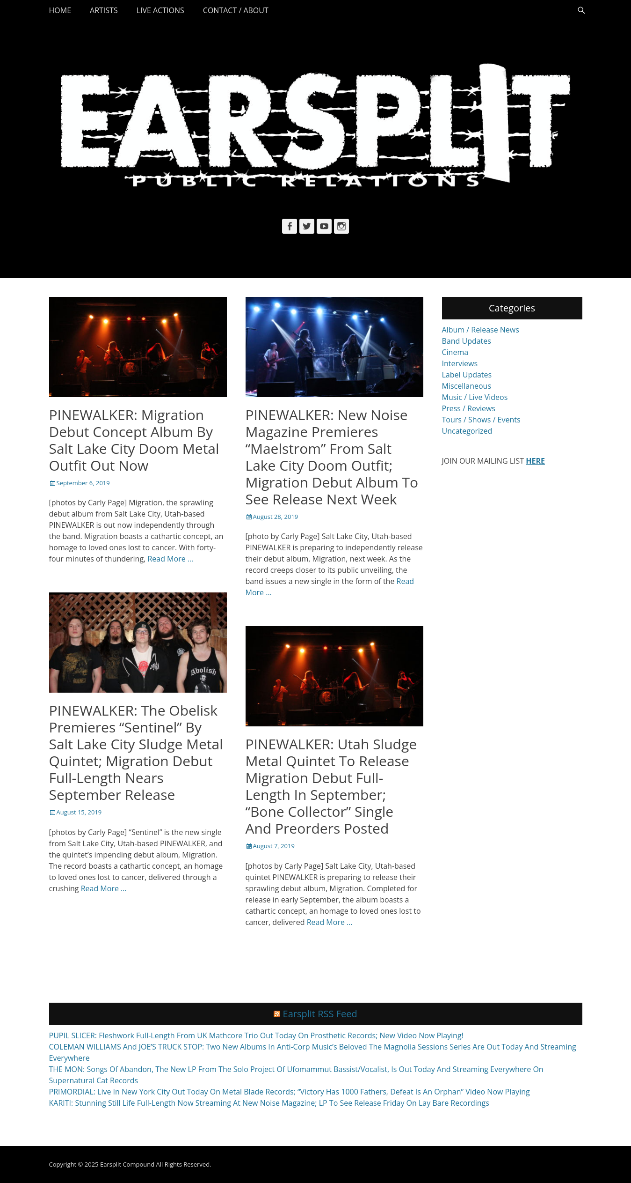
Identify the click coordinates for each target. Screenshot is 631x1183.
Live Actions (160, 10)
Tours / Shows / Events (481, 419)
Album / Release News (480, 330)
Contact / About (235, 10)
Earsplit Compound (127, 1164)
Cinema (455, 352)
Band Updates (466, 341)
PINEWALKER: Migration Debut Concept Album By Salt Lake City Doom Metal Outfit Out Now (134, 440)
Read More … (170, 559)
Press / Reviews (468, 408)
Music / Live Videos (475, 397)
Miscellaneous (467, 386)
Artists (104, 10)
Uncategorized (467, 431)
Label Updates (467, 375)
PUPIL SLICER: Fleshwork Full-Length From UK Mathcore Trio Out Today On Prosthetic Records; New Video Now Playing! (256, 1035)
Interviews (460, 363)
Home (60, 10)
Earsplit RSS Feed (320, 1013)
